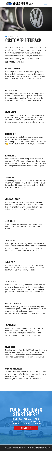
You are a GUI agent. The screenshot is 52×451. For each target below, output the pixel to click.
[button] (45, 4)
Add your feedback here (26, 61)
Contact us (26, 428)
